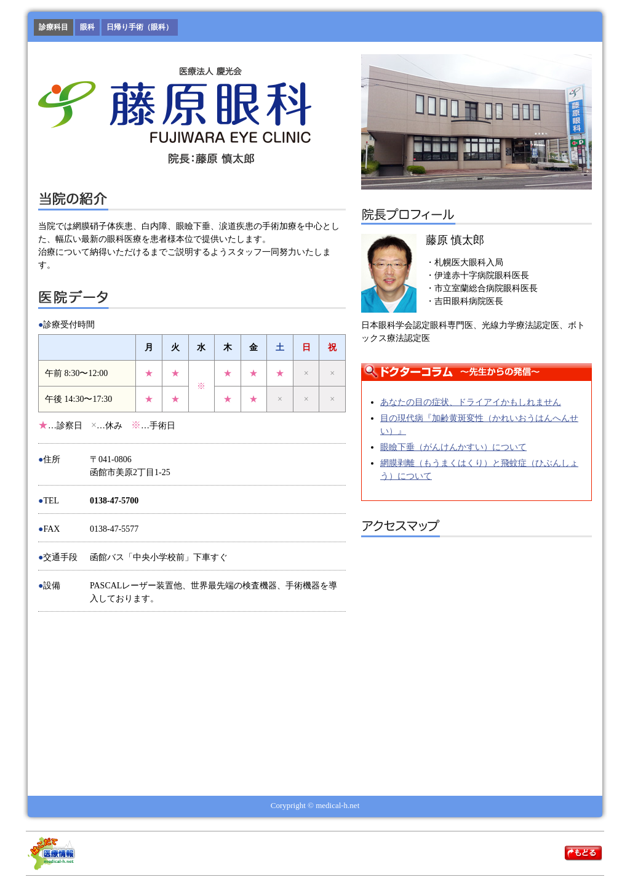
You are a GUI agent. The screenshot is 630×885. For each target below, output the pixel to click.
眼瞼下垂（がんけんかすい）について (453, 447)
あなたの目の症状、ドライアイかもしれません (470, 402)
